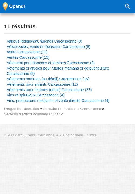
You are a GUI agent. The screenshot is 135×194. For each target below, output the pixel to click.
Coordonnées (73, 135)
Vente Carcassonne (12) (27, 52)
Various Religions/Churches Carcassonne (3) (44, 41)
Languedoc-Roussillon (21, 109)
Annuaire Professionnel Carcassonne (72, 109)
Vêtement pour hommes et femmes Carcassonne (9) (51, 63)
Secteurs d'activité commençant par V (33, 114)
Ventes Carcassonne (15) (28, 57)
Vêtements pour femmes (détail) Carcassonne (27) (49, 90)
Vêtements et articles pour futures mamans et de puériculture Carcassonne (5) (58, 71)
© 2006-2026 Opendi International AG (32, 135)
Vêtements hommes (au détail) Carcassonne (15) (48, 79)
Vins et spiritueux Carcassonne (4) (36, 95)
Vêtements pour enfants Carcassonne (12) (42, 84)
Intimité (91, 135)
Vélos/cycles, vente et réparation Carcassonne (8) (48, 46)
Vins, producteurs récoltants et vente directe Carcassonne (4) (58, 100)
